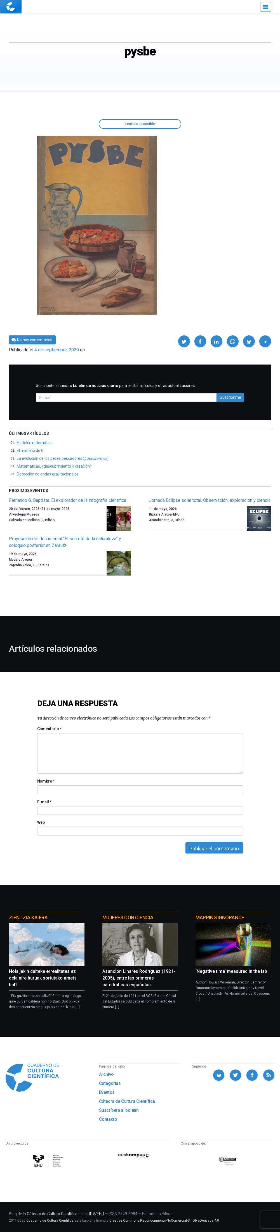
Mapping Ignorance (220, 917)
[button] (184, 341)
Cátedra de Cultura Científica (127, 1101)
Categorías (110, 1083)
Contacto (108, 1119)
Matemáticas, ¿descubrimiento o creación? (54, 466)
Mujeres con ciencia (127, 917)
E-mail (44, 802)
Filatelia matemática (35, 442)
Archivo (106, 1074)
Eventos (107, 1092)
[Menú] (265, 7)
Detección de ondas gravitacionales (48, 474)
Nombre (46, 781)
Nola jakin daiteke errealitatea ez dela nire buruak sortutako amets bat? (43, 978)
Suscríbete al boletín (119, 1110)
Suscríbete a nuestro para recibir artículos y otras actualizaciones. (116, 385)
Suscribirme (230, 397)
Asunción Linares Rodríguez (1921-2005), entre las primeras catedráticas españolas (138, 978)
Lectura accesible (140, 124)
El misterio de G (30, 450)
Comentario (49, 729)
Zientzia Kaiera (28, 917)
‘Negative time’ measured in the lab (231, 971)
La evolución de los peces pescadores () (62, 458)
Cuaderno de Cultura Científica (50, 1220)
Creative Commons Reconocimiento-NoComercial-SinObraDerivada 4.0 (164, 1220)
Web (41, 822)
